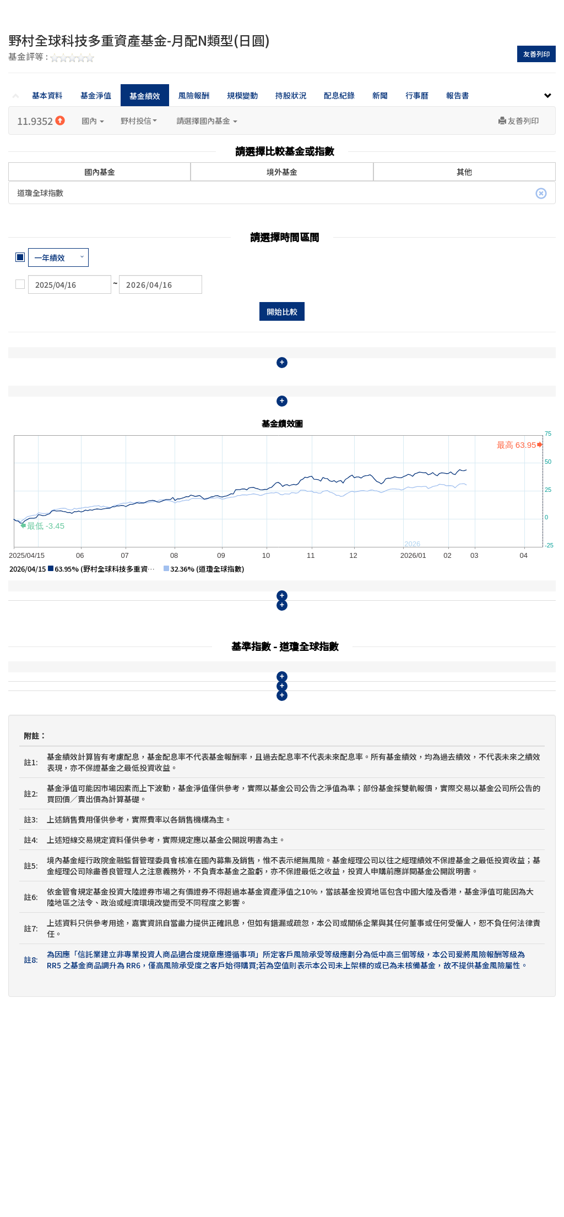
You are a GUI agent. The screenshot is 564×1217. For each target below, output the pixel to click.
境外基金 (282, 171)
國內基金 (99, 165)
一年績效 (49, 257)
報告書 (457, 95)
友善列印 (536, 53)
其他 (464, 171)
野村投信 (139, 120)
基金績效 (144, 95)
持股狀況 (290, 95)
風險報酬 (193, 95)
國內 (93, 120)
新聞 (380, 95)
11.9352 (41, 120)
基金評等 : (51, 57)
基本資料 (47, 95)
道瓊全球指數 (282, 193)
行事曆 (417, 95)
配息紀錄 (339, 95)
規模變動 (242, 95)
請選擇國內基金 (206, 120)
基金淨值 (95, 95)
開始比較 (282, 311)
